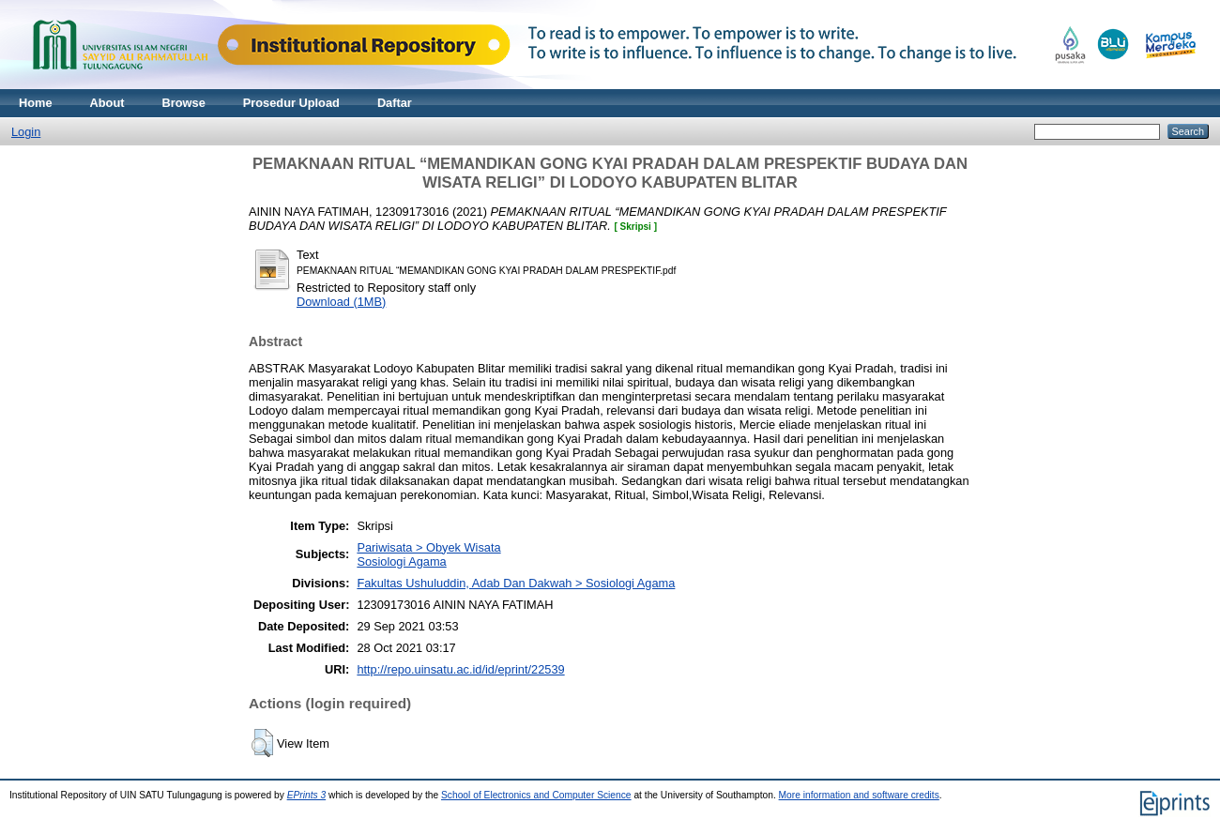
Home (36, 103)
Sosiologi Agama (401, 561)
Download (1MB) (341, 302)
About (107, 103)
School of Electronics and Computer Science (536, 795)
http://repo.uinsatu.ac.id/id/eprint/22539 (460, 669)
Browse (184, 103)
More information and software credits (859, 795)
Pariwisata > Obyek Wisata (428, 547)
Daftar (394, 103)
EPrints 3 (307, 795)
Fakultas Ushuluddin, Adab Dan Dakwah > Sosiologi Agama (516, 583)
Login (25, 132)
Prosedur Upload (291, 103)
